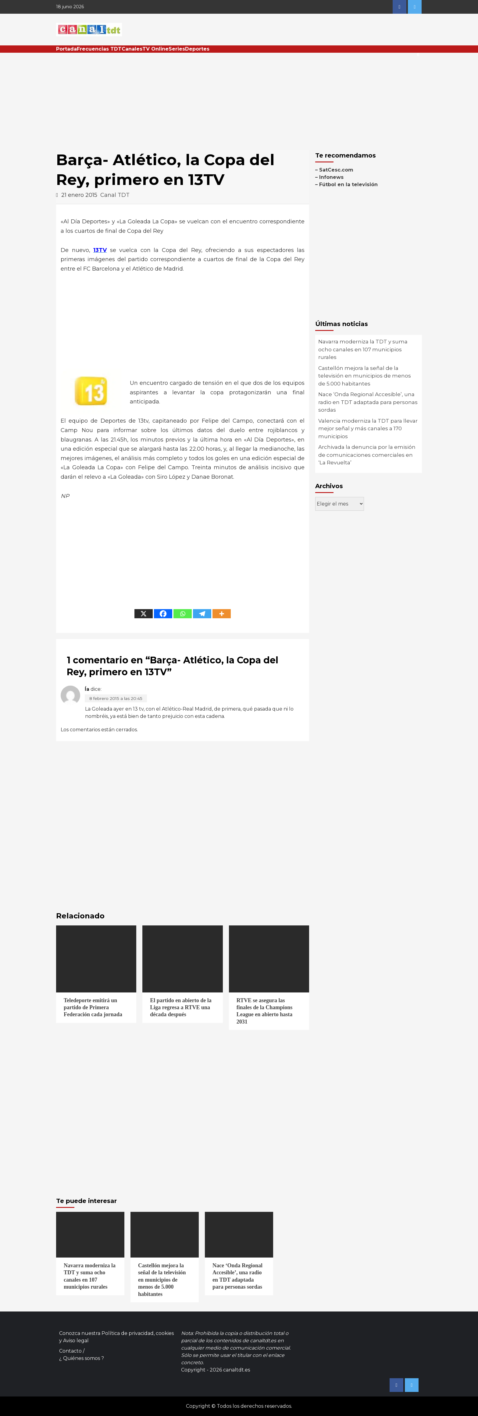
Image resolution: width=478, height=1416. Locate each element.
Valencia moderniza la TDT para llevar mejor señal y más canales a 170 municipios (368, 428)
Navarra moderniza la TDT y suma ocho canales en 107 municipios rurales (363, 349)
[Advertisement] (239, 98)
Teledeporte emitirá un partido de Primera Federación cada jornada (93, 1007)
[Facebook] (163, 613)
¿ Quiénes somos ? (81, 1358)
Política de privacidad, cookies (138, 1333)
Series (177, 49)
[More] (221, 613)
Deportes (197, 49)
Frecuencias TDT (99, 49)
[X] (143, 613)
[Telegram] (202, 613)
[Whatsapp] (182, 613)
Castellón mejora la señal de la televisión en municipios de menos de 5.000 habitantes (364, 376)
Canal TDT (115, 195)
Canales (132, 49)
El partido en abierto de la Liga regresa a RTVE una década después (181, 1007)
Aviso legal (76, 1340)
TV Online (155, 49)
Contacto (70, 1351)
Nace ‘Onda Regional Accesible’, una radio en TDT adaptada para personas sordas (368, 402)
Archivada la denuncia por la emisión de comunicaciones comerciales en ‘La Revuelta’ (367, 455)
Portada (66, 49)
